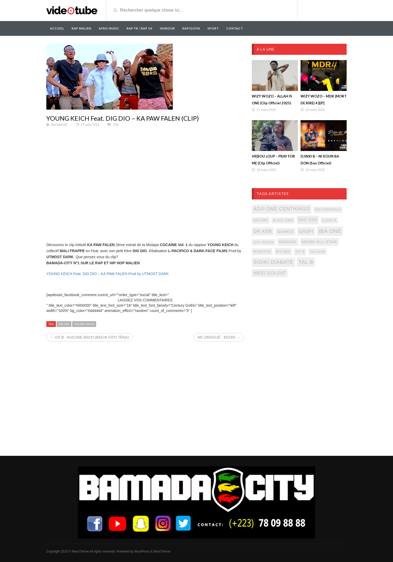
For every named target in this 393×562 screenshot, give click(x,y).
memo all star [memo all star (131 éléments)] (319, 242)
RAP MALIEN (81, 28)
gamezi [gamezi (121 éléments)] (285, 231)
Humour (167, 28)
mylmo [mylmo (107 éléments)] (283, 251)
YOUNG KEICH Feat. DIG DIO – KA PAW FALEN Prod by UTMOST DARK (107, 274)
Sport (213, 28)
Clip (116, 124)
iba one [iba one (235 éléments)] (329, 231)
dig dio (64, 324)
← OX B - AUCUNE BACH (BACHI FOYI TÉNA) (89, 337)
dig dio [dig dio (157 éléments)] (307, 219)
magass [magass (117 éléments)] (288, 242)
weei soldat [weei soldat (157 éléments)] (269, 273)
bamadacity (59, 124)
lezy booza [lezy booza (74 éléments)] (263, 242)
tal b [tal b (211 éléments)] (305, 262)
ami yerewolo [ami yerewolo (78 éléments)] (328, 209)
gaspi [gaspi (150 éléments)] (306, 231)
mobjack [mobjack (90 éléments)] (262, 251)
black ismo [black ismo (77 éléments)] (283, 220)
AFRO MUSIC (109, 28)
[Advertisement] (299, 324)
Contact (234, 28)
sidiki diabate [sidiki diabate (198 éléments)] (273, 262)
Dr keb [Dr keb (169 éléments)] (262, 231)
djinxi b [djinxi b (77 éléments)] (329, 220)
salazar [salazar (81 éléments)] (317, 251)
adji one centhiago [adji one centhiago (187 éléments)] (281, 209)
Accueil (57, 28)
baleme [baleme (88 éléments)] (260, 220)
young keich (84, 324)
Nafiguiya (191, 28)
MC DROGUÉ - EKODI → (219, 337)
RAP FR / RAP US (140, 28)
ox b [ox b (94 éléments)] (300, 251)
